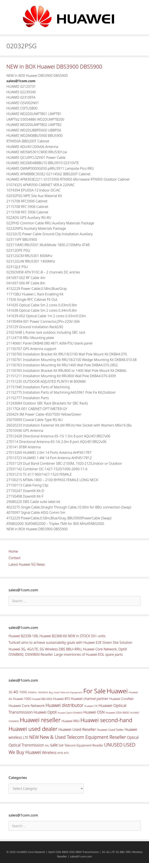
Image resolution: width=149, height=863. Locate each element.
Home (13, 551)
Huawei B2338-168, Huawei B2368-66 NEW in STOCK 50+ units (57, 636)
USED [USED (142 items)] (129, 744)
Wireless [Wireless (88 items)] (49, 752)
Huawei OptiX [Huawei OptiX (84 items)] (45, 712)
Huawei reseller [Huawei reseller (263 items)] (40, 720)
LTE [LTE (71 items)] (25, 737)
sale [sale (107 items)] (54, 745)
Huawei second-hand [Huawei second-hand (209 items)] (106, 720)
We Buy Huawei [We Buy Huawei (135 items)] (25, 752)
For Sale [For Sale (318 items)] (94, 691)
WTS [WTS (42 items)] (66, 753)
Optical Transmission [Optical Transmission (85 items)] (26, 745)
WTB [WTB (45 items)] (60, 753)
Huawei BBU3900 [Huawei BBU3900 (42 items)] (42, 699)
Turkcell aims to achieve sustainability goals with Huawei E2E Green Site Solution (70, 642)
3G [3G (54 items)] (10, 692)
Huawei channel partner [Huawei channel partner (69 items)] (89, 698)
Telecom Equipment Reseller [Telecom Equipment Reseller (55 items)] (83, 745)
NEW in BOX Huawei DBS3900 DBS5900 (54, 66)
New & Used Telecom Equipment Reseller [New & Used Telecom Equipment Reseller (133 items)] (83, 737)
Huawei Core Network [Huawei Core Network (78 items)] (27, 705)
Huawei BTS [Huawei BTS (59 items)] (61, 699)
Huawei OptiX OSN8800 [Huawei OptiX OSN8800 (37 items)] (70, 712)
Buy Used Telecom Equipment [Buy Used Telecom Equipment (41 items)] (65, 692)
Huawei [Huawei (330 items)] (117, 691)
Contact (14, 557)
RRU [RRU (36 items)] (47, 745)
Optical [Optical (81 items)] (133, 737)
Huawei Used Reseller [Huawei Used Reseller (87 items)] (77, 729)
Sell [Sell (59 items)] (60, 745)
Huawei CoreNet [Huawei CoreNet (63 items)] (121, 699)
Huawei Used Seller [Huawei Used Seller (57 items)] (110, 730)
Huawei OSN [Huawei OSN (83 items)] (94, 712)
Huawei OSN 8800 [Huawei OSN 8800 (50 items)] (117, 712)
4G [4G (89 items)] (15, 691)
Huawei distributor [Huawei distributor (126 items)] (64, 705)
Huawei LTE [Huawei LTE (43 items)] (91, 706)
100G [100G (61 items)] (23, 692)
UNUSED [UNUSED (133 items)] (113, 745)
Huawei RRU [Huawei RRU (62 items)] (70, 721)
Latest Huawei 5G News (27, 564)
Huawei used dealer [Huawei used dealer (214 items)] (33, 729)
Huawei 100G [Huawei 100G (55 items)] (22, 699)
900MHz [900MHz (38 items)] (32, 692)
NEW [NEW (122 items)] (34, 737)
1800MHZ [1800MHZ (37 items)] (43, 692)
